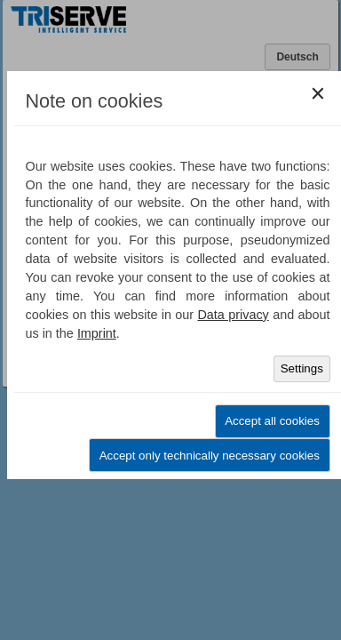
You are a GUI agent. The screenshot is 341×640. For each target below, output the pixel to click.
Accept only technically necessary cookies (209, 455)
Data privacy (232, 315)
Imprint (96, 333)
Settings (302, 368)
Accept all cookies (272, 421)
